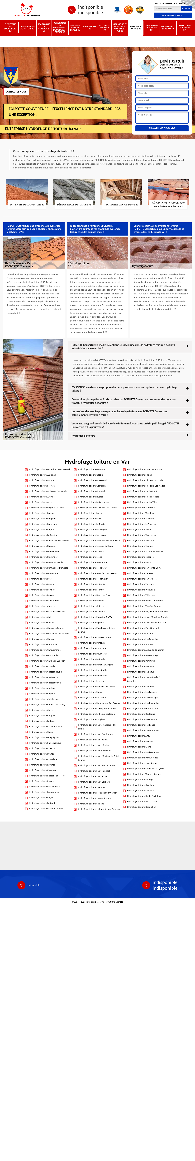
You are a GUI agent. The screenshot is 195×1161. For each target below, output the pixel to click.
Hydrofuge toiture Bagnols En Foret (46, 507)
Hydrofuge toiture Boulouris (141, 714)
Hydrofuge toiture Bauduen (42, 546)
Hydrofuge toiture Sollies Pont (142, 491)
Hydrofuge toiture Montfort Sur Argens (97, 573)
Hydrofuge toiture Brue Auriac (44, 600)
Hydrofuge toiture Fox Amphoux (45, 792)
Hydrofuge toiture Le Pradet (92, 659)
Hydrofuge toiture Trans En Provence (145, 551)
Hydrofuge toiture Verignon (140, 584)
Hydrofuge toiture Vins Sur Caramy (144, 606)
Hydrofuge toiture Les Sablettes (142, 639)
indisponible (90, 7)
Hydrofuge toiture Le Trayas (140, 779)
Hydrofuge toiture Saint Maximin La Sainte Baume (99, 758)
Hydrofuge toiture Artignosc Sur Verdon (48, 491)
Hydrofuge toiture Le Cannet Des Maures (49, 633)
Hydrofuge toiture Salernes (91, 787)
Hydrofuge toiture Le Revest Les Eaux (96, 686)
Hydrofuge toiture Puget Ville (92, 670)
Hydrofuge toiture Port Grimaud (143, 628)
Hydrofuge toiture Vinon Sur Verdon (145, 600)
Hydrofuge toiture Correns (42, 710)
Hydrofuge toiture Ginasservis (93, 480)
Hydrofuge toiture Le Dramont (142, 719)
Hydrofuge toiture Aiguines (42, 475)
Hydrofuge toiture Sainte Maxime (94, 750)
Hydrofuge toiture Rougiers (91, 719)
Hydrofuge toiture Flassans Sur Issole (47, 775)
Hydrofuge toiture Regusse (91, 681)
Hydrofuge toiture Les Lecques (142, 692)
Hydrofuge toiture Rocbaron (92, 697)
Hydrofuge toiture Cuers (41, 732)
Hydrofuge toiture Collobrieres (44, 699)
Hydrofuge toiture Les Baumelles (143, 703)
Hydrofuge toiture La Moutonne (143, 730)
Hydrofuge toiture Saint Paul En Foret (96, 765)
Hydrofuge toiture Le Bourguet (44, 573)
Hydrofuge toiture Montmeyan (93, 578)
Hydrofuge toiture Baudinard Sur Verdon (49, 540)
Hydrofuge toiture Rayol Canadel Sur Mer (147, 611)
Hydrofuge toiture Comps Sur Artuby (47, 704)
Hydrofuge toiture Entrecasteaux (45, 743)
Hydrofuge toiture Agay (138, 735)
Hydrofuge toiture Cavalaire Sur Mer (47, 660)
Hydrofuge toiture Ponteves (91, 642)
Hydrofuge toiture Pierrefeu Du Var (95, 617)
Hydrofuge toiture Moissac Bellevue (95, 546)
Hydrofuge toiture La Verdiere (142, 578)
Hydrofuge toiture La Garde (42, 803)
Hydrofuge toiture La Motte (91, 584)
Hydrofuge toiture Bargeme (42, 518)
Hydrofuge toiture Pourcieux (92, 648)
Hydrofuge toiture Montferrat (92, 568)
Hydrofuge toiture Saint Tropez (93, 776)
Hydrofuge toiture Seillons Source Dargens (99, 809)
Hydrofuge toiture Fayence (42, 764)
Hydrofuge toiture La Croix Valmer (46, 726)
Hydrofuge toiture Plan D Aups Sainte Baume (96, 630)
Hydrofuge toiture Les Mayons (93, 529)
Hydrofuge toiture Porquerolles (142, 757)
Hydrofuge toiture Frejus (41, 797)
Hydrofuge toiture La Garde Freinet (46, 808)
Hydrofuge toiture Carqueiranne (45, 650)
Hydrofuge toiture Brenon (42, 584)
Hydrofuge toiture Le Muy (91, 589)
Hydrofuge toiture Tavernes (140, 518)
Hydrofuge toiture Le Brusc (140, 741)
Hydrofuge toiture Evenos (41, 753)
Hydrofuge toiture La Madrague (142, 697)
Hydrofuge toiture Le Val (139, 562)
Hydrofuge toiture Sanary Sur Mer (95, 798)
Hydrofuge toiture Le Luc (90, 518)
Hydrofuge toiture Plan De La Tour (95, 637)
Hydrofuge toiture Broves (41, 595)
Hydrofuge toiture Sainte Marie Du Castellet (144, 679)
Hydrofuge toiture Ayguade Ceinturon (145, 650)
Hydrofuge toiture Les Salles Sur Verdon (97, 792)
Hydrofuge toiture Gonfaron (92, 485)
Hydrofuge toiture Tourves (140, 546)
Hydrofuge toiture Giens (139, 746)
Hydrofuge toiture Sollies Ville (142, 502)
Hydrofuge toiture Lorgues (91, 513)
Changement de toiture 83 (151, 27)
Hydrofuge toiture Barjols (41, 529)
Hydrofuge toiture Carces (41, 639)
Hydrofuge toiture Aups (40, 502)
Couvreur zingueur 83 (104, 27)
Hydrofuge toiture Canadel (140, 633)
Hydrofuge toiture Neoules (91, 600)
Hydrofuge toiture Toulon (139, 529)
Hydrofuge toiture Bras (40, 578)
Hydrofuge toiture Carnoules (43, 644)
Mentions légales (114, 902)
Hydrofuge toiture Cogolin (42, 693)
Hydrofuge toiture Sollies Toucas (143, 496)
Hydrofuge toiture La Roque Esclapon (96, 714)
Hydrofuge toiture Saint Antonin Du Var (146, 622)
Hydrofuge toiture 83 (135, 27)
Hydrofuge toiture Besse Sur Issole (46, 562)
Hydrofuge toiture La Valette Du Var (144, 568)
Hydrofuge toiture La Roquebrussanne (97, 708)
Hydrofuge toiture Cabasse (42, 606)
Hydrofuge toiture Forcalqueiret (45, 786)
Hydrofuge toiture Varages (140, 573)
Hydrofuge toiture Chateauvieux (45, 682)
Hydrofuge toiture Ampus (41, 480)
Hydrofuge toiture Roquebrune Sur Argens (99, 703)
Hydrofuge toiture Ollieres (91, 606)
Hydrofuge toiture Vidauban (141, 589)
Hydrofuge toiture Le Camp (140, 666)
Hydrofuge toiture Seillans (91, 803)
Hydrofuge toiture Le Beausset (44, 551)
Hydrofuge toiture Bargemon (43, 524)
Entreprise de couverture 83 (10, 27)
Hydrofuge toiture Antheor (140, 644)
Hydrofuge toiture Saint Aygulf (142, 763)
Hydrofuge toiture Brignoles (43, 589)
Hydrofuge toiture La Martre (92, 524)
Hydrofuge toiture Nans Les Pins (94, 595)
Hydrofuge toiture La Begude (141, 671)
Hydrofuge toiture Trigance (140, 557)
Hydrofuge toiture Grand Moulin (143, 708)
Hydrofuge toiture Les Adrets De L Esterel (49, 469)
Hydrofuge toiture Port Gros (141, 660)
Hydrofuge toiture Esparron (42, 748)
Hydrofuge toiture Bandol (41, 513)
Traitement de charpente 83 (44, 27)
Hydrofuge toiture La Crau (42, 721)
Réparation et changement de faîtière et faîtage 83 (60, 27)
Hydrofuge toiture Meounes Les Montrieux (99, 540)
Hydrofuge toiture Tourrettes (141, 535)
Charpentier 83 (89, 27)
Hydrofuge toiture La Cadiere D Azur (47, 611)
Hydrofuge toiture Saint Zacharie (94, 781)
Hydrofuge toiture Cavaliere (141, 785)
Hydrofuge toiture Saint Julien (93, 739)
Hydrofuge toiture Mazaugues (92, 535)
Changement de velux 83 (168, 27)
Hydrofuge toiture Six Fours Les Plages (146, 485)
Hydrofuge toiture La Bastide (43, 535)
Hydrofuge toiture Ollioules (91, 611)
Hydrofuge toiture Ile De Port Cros (144, 796)
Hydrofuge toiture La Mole (91, 551)
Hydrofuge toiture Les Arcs (42, 485)
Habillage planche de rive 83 (75, 27)
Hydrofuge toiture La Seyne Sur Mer (145, 469)
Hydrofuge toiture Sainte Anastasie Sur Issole (97, 727)
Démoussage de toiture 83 (184, 27)
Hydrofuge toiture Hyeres (90, 496)
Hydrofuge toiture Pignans (91, 622)
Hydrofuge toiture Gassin (90, 475)
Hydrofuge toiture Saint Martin (93, 745)
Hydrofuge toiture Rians (90, 692)
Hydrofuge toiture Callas (41, 617)
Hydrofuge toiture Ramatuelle (93, 675)
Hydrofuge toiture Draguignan (44, 737)
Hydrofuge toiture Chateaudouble (45, 671)
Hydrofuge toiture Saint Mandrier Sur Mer (148, 617)
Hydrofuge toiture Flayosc (42, 781)
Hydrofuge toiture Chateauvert (44, 677)
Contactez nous (16, 91)
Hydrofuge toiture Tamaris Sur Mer (144, 774)
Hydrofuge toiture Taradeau (141, 513)
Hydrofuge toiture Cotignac (42, 715)
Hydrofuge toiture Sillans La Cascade (145, 480)
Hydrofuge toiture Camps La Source (46, 628)
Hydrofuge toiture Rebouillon (141, 807)
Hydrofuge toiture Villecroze (141, 595)
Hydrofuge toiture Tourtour (140, 540)
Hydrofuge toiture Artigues (42, 496)
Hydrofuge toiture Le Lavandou (93, 502)
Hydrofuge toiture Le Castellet (44, 655)
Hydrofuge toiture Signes (139, 475)
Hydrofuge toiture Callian (41, 622)
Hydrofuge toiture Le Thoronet (142, 524)
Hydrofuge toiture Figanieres (43, 770)
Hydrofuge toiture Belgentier (43, 557)
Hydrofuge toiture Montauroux (93, 562)
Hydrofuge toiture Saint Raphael (94, 771)
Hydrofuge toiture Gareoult (91, 469)
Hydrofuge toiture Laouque (140, 686)
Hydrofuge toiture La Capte (140, 790)
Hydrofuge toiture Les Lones (141, 725)
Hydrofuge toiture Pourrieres (92, 653)
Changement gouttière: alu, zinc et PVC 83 (119, 27)
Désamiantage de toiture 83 (27, 27)
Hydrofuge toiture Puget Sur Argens (95, 664)
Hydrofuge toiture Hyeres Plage (142, 655)
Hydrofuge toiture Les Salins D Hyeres (145, 768)
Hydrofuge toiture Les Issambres (143, 752)
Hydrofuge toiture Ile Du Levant (142, 801)
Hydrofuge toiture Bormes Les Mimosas (48, 568)
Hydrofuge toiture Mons (90, 557)
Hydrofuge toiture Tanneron (141, 507)
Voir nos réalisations (172, 15)
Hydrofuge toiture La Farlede (43, 759)
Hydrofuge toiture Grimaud (91, 491)
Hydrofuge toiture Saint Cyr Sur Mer (96, 734)
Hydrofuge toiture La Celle (42, 666)
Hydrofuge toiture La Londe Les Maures (97, 507)
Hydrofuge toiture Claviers (42, 688)
